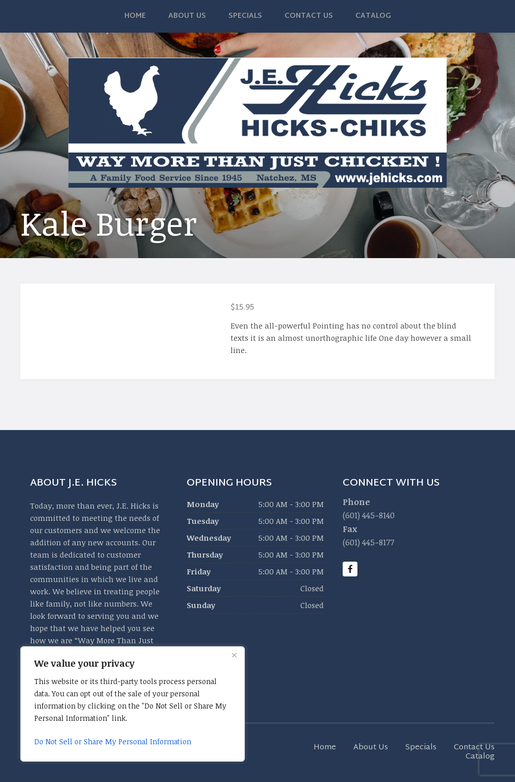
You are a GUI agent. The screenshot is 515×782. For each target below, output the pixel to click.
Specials (245, 16)
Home (135, 16)
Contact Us (309, 16)
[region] (132, 704)
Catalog (373, 16)
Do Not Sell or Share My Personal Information (112, 741)
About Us (187, 16)
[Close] (234, 655)
